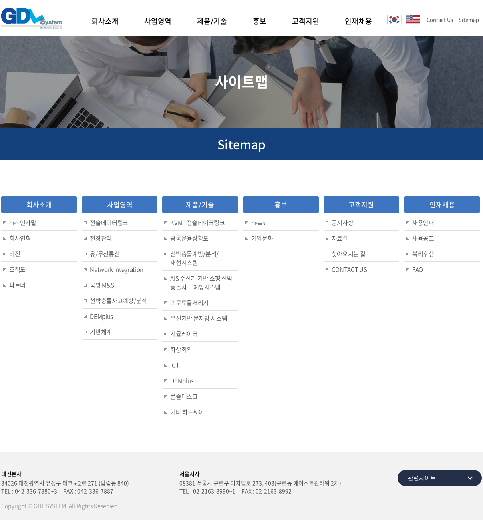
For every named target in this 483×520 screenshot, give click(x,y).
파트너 (17, 285)
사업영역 (157, 21)
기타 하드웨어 (187, 412)
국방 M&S (102, 285)
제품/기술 (212, 21)
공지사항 (343, 222)
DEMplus (101, 316)
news (258, 222)
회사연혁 (20, 238)
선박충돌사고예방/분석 (118, 300)
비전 (14, 253)
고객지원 (305, 21)
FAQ (417, 269)
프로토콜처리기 (189, 302)
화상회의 (181, 349)
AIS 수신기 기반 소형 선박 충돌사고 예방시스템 (201, 282)
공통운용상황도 (189, 238)
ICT (174, 365)
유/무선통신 (104, 253)
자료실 (340, 238)
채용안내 (423, 222)
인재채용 (358, 21)
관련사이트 (422, 478)
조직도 (17, 269)
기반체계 (101, 331)
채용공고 (423, 238)
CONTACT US (349, 269)
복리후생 (423, 253)
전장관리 (101, 238)
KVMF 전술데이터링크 (197, 222)
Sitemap (469, 19)
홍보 (259, 21)
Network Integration (116, 269)
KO (394, 19)
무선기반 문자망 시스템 (198, 318)
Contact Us (440, 19)
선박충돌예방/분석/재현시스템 (194, 258)
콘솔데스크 (183, 396)
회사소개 (105, 21)
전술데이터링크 (109, 222)
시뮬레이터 (183, 333)
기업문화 (262, 238)
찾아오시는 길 (349, 253)
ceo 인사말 (22, 222)
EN (413, 19)
